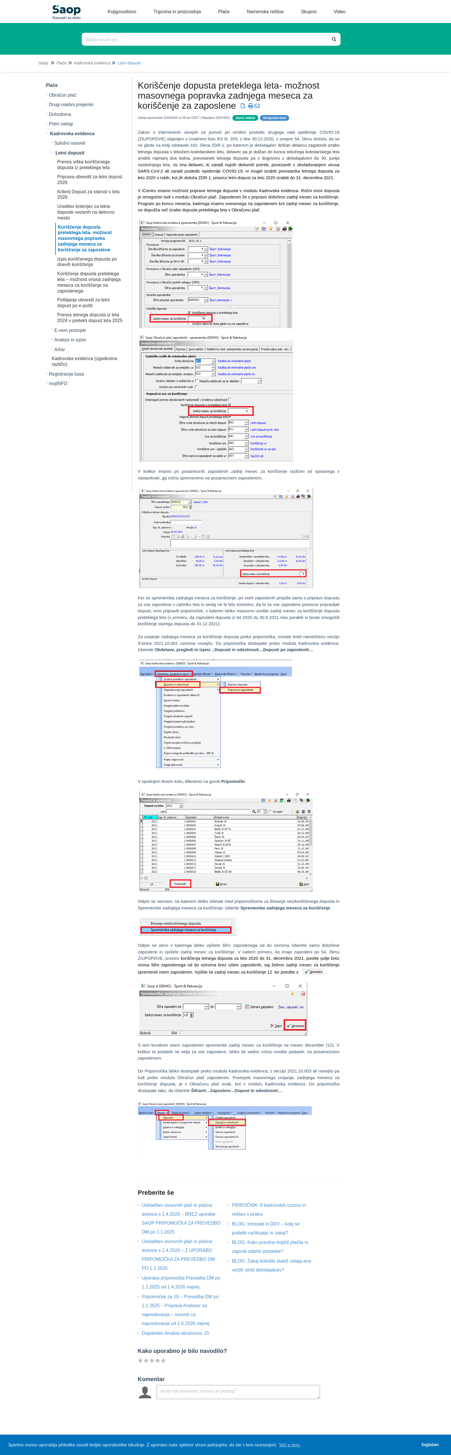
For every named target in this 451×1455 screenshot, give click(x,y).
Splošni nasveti (69, 143)
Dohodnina (60, 114)
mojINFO (58, 383)
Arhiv (59, 349)
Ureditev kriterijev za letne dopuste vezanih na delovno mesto (85, 212)
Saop (43, 63)
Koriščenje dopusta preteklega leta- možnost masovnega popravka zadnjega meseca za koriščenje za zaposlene (85, 238)
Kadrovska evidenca (92, 63)
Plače (61, 63)
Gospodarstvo (274, 118)
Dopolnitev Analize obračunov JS (179, 1333)
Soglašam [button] (430, 1444)
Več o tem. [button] (289, 1444)
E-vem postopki (70, 330)
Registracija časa (66, 374)
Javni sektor (245, 118)
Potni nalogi (61, 123)
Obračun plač (62, 95)
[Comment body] (238, 1392)
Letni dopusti (129, 63)
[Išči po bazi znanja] (205, 39)
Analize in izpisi (70, 339)
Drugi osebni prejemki (71, 104)
